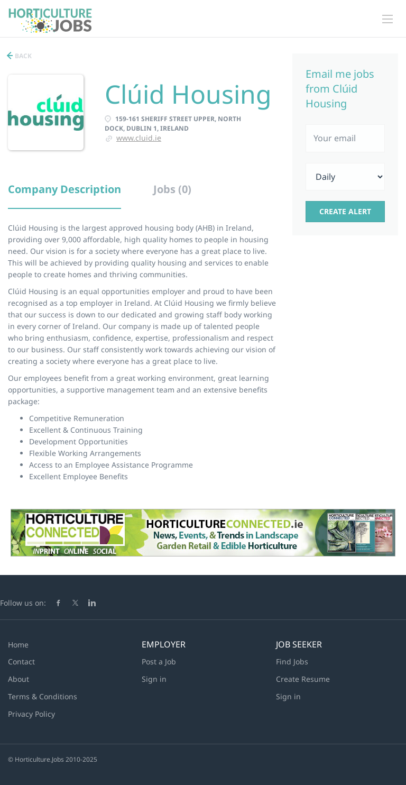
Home (18, 645)
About (18, 679)
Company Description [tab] (64, 189)
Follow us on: (23, 603)
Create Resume (303, 679)
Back (22, 55)
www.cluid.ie (138, 138)
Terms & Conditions (42, 696)
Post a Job (159, 661)
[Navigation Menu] (387, 19)
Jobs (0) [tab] (172, 189)
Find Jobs (292, 661)
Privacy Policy (31, 714)
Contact (21, 661)
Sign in (154, 679)
